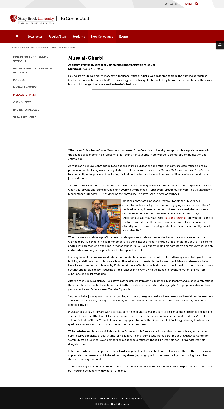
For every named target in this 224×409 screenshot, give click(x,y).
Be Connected (74, 18)
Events (124, 36)
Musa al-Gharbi (67, 47)
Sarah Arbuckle (24, 117)
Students (78, 36)
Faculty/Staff (57, 36)
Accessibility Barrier (131, 398)
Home (13, 47)
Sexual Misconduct (108, 398)
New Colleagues (102, 36)
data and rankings (175, 217)
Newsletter (35, 36)
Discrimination (88, 398)
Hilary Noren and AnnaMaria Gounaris (33, 70)
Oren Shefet (22, 102)
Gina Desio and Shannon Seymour (30, 59)
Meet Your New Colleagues (34, 47)
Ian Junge (20, 80)
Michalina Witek (25, 87)
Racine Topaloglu (26, 110)
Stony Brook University (116, 404)
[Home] (17, 36)
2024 (54, 47)
